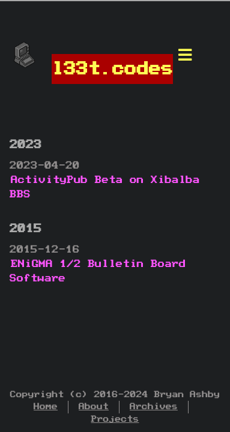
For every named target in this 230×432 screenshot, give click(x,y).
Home (46, 406)
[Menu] (185, 58)
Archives (154, 406)
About (94, 406)
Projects (115, 419)
